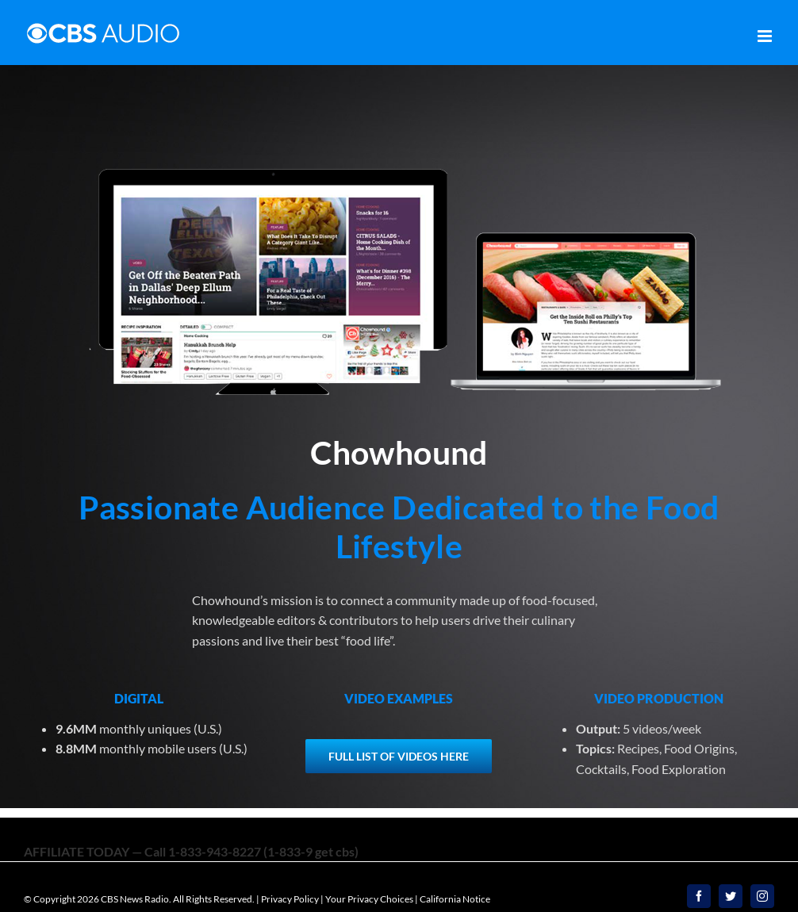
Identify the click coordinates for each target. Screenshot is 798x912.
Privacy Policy (290, 899)
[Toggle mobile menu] (766, 36)
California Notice (455, 899)
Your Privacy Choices (369, 899)
